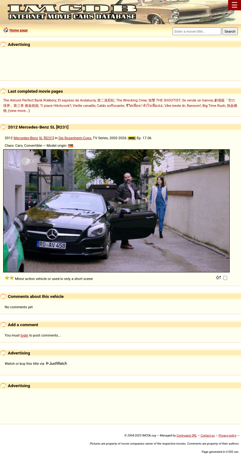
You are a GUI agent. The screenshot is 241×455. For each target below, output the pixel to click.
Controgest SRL (186, 435)
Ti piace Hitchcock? (55, 105)
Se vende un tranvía (197, 100)
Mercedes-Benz (25, 138)
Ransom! (194, 105)
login (25, 335)
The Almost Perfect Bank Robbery (29, 100)
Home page (18, 30)
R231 (49, 138)
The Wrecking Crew (131, 100)
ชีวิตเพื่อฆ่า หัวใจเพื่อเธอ (144, 105)
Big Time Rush (213, 105)
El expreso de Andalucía (77, 100)
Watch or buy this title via (36, 363)
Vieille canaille (84, 105)
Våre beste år (174, 105)
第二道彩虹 (106, 100)
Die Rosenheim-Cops (74, 138)
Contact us (208, 435)
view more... (19, 110)
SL (41, 138)
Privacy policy (227, 435)
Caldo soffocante (110, 105)
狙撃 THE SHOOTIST (164, 100)
